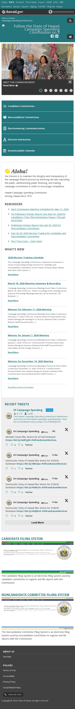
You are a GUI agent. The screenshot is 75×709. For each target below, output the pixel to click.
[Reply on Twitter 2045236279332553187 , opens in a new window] (7, 445)
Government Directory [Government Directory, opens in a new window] (63, 11)
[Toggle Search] (70, 20)
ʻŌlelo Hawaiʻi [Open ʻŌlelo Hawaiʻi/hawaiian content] (31, 2)
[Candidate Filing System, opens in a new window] (38, 539)
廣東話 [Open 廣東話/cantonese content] (11, 2)
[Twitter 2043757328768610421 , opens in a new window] (29, 492)
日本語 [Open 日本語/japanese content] (49, 2)
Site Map (7, 656)
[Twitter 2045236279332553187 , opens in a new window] (29, 445)
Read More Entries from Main (21, 387)
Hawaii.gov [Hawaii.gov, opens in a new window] (12, 12)
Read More (13, 274)
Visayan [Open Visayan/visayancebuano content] (59, 6)
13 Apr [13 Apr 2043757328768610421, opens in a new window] (55, 478)
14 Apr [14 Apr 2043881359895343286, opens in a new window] (55, 455)
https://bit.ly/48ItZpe (29, 463)
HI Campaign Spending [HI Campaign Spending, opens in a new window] (26, 431)
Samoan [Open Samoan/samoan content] (16, 6)
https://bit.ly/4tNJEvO (29, 511)
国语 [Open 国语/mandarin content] (61, 2)
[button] (70, 82)
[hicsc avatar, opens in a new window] (9, 431)
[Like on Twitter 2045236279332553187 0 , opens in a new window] (20, 445)
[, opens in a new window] (52, 36)
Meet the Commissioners (19, 84)
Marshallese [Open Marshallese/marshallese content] (7, 6)
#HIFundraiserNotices (44, 440)
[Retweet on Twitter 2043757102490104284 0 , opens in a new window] (13, 516)
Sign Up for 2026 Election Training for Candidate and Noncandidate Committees (38, 235)
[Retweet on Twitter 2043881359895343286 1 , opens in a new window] (13, 469)
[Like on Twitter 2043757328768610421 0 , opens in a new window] (20, 492)
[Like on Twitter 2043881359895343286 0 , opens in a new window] (20, 469)
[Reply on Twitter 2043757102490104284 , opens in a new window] (7, 516)
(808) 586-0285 (15, 694)
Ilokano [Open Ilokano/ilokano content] (41, 2)
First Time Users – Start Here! (26, 241)
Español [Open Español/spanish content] (25, 6)
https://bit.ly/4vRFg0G (18, 440)
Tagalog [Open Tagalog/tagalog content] (33, 6)
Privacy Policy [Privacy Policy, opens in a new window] (9, 681)
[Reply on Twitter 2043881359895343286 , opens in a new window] (7, 469)
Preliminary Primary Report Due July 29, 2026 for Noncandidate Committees (36, 227)
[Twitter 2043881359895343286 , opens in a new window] (29, 469)
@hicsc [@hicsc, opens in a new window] (44, 432)
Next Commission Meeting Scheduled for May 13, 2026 (40, 209)
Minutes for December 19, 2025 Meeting (30, 361)
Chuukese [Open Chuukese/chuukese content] (20, 2)
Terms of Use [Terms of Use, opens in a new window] (9, 670)
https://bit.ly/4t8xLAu (29, 487)
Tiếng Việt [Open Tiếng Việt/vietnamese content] (51, 6)
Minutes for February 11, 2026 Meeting (29, 309)
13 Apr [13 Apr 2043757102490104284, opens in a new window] (55, 502)
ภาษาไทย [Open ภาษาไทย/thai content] (41, 6)
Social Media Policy (12, 687)
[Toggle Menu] (70, 36)
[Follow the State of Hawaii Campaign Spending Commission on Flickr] (56, 36)
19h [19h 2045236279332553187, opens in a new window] (54, 431)
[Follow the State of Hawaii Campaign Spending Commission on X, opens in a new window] (31, 31)
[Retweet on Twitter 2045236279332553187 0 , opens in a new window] (13, 445)
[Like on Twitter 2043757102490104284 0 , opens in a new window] (20, 516)
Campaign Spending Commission (17, 20)
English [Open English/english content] (4, 2)
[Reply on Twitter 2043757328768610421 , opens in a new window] (7, 492)
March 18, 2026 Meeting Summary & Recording (34, 283)
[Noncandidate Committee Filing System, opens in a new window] (38, 595)
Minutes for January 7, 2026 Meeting (28, 335)
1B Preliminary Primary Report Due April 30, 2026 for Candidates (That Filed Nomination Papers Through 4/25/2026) (38, 217)
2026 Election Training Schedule (26, 257)
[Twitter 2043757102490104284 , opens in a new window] (29, 516)
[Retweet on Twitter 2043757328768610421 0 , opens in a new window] (13, 492)
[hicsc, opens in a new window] (38, 415)
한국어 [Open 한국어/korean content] (55, 2)
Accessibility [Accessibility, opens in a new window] (8, 676)
